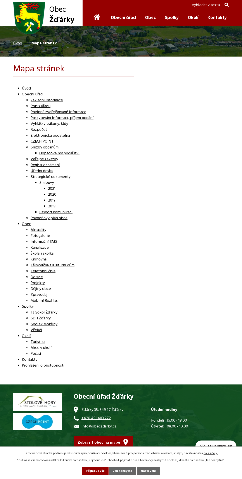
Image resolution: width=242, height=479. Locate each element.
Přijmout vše (95, 471)
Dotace (37, 277)
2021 (51, 189)
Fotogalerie (40, 236)
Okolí (193, 17)
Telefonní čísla (43, 271)
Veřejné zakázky (44, 159)
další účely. (211, 453)
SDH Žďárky (41, 318)
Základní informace (47, 100)
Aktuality (38, 230)
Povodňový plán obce (49, 218)
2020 (52, 194)
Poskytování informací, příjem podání (62, 118)
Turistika (38, 342)
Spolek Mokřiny (44, 324)
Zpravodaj (39, 295)
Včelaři (36, 330)
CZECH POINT (42, 141)
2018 (51, 206)
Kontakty (217, 17)
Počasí (36, 354)
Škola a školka (42, 253)
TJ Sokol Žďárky (44, 312)
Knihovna (39, 259)
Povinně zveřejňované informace (58, 112)
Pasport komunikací (56, 212)
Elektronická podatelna (50, 136)
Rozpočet (39, 130)
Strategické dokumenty (51, 177)
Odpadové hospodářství (59, 153)
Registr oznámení (45, 165)
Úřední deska (42, 171)
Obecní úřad (123, 17)
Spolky (172, 17)
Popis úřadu (40, 106)
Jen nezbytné (122, 471)
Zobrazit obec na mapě (99, 442)
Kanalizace (40, 248)
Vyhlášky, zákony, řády (49, 124)
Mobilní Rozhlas (44, 301)
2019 (51, 200)
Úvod (17, 43)
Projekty (38, 283)
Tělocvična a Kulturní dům (52, 265)
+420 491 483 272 (96, 418)
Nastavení (148, 471)
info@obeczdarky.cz (99, 426)
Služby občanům (45, 147)
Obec (150, 17)
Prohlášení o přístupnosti (43, 365)
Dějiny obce (41, 289)
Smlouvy (46, 183)
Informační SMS (44, 242)
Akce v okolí (41, 348)
